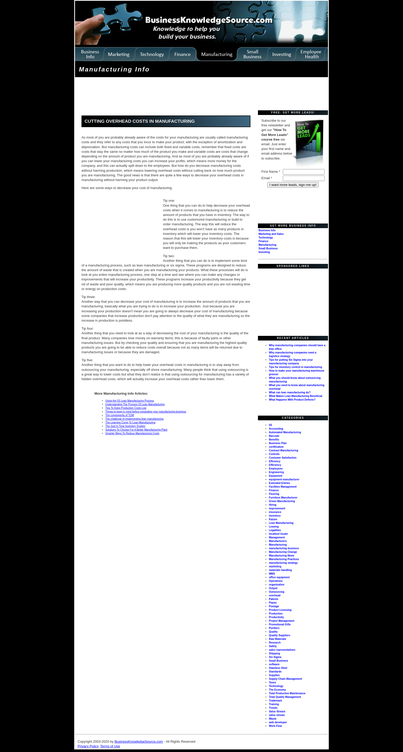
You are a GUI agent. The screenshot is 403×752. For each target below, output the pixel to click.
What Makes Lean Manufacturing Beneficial (295, 396)
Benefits (274, 439)
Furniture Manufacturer (283, 497)
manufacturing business (284, 548)
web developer (278, 722)
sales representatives (282, 649)
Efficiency (275, 465)
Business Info (267, 230)
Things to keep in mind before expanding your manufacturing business (145, 411)
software (274, 664)
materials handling (280, 570)
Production (276, 613)
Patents (273, 599)
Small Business (268, 248)
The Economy (277, 689)
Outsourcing (276, 591)
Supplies (274, 675)
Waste (272, 718)
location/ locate (278, 533)
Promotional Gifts (280, 624)
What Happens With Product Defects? (292, 399)
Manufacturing (267, 244)
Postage (274, 606)
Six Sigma (275, 657)
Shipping (274, 653)
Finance (263, 241)
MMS (272, 573)
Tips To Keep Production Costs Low (125, 408)
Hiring (272, 504)
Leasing (274, 526)
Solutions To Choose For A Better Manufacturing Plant (136, 429)
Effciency (274, 461)
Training (274, 704)
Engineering (276, 472)
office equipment (279, 577)
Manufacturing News (281, 555)
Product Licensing (280, 610)
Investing (264, 252)
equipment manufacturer (284, 479)
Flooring (274, 494)
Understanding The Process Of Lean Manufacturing (135, 404)
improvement (277, 508)
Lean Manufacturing (281, 523)
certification (276, 446)
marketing (275, 566)
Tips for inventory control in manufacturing (295, 367)
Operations (276, 581)
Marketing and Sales (271, 234)
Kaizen (273, 519)
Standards (275, 671)
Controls (274, 454)
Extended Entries (279, 483)
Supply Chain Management (285, 678)
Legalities (275, 530)
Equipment (275, 475)
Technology (265, 237)
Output (273, 588)
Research (275, 642)
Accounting (276, 428)
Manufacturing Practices (284, 559)
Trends (273, 707)
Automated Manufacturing (285, 432)
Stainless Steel (278, 668)
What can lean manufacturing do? (290, 392)
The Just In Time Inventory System (125, 426)
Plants (273, 602)
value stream (277, 715)
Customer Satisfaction (282, 457)
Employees (276, 468)
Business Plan (277, 443)
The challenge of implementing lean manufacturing (134, 418)
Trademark (275, 700)
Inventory (275, 515)
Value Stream (277, 711)
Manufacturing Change (283, 552)
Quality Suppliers (279, 635)
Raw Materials (277, 639)
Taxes (272, 682)
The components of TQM (119, 415)
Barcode (274, 436)
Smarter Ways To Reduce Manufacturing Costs (132, 433)
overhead (274, 595)
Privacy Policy (88, 746)
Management (277, 537)
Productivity (276, 617)
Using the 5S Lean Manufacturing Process (129, 400)
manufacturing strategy (283, 562)
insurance (275, 512)
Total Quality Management (285, 697)
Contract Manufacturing (283, 450)
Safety (273, 646)
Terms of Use (110, 746)
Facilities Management (283, 486)
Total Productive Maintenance (287, 693)
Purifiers (274, 628)
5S (270, 425)
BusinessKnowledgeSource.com (138, 741)
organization (276, 584)
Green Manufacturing (282, 501)
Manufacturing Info (114, 69)
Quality (273, 631)
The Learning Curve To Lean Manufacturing (130, 422)
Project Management (281, 620)
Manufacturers (278, 541)
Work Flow (275, 726)
